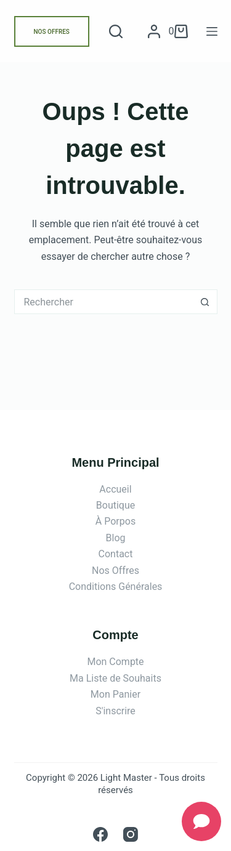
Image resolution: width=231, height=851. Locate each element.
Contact (116, 554)
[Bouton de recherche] (205, 301)
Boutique (115, 505)
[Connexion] (154, 31)
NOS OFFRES (52, 31)
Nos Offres (115, 570)
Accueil (115, 489)
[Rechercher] (116, 31)
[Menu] (211, 31)
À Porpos (115, 521)
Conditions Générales (116, 586)
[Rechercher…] (103, 301)
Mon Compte (115, 661)
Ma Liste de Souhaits (115, 678)
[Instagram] (130, 834)
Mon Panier (115, 694)
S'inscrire (115, 711)
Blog (116, 538)
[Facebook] (100, 834)
